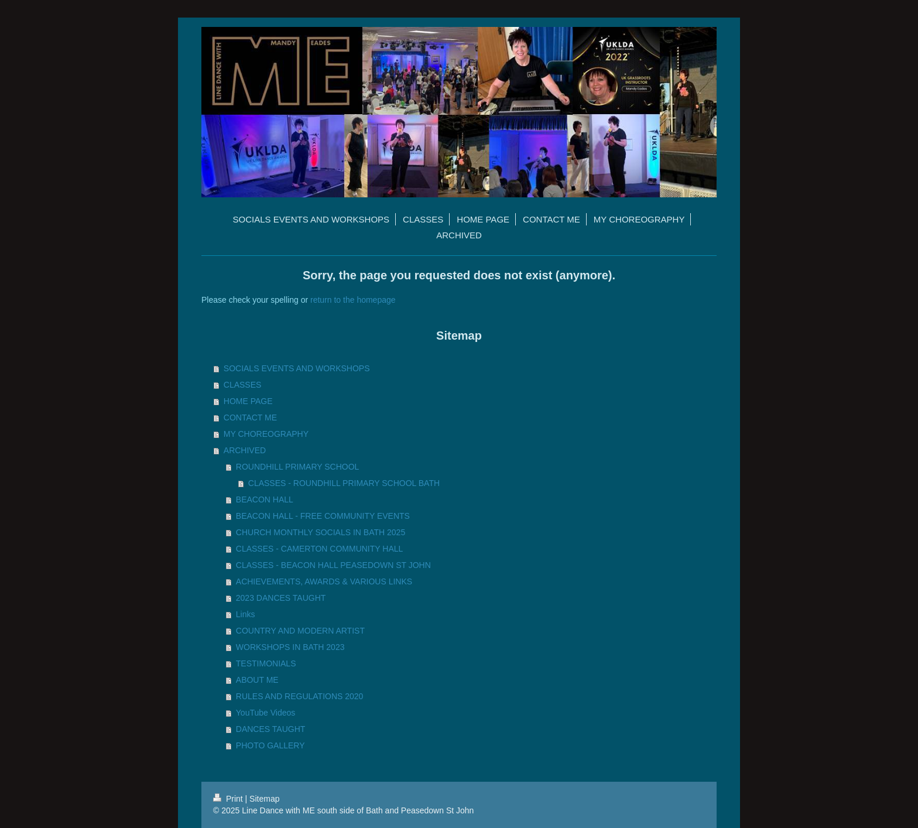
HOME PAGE (248, 401)
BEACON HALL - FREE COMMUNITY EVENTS (323, 516)
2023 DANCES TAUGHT (281, 598)
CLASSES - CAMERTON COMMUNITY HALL (319, 548)
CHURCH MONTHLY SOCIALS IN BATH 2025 (320, 532)
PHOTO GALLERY (270, 745)
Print (229, 798)
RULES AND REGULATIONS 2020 (300, 696)
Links (245, 614)
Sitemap (264, 798)
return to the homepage (353, 299)
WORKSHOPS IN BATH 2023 (290, 647)
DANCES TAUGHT (271, 729)
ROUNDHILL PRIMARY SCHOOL (297, 466)
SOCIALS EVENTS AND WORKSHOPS (297, 368)
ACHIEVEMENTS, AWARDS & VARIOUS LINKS (324, 581)
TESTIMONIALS (266, 663)
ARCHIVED (245, 450)
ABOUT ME (257, 680)
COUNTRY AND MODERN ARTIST (300, 630)
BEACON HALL (264, 499)
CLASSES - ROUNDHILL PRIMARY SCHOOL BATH (344, 483)
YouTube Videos (265, 712)
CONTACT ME (250, 417)
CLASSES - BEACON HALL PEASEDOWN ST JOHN (333, 565)
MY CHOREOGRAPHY (266, 434)
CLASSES (243, 384)
